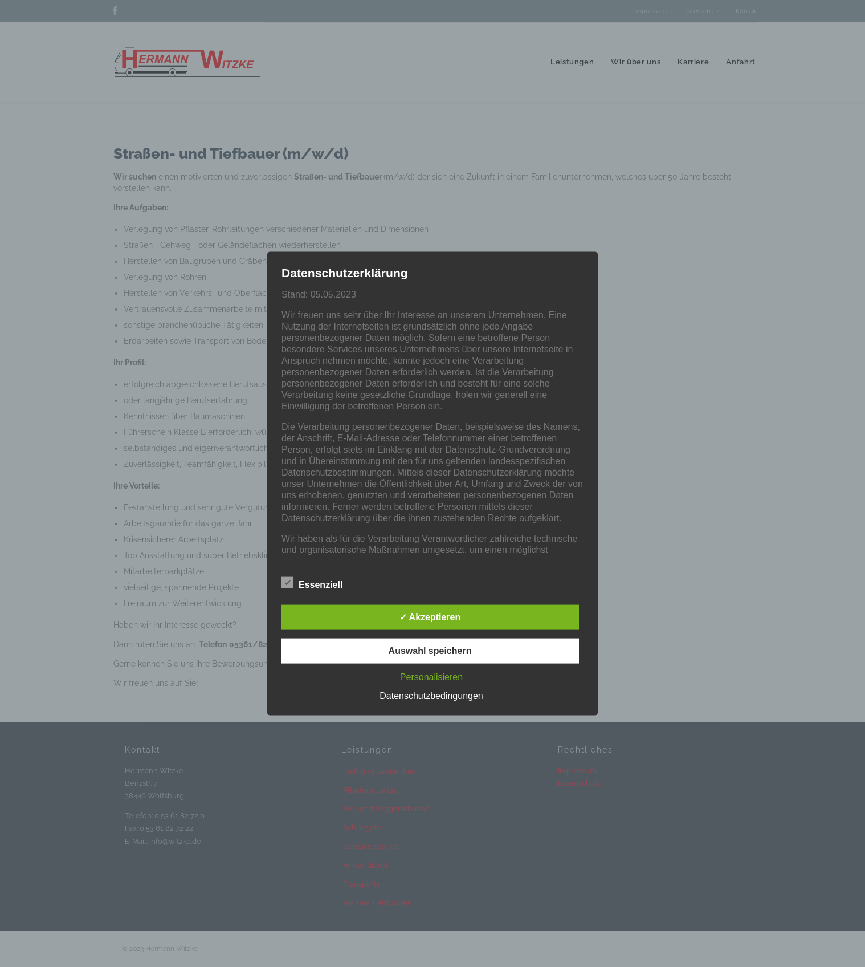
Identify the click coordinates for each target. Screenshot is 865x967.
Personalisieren (431, 676)
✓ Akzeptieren (430, 616)
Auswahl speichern (430, 650)
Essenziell (311, 582)
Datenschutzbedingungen (431, 695)
